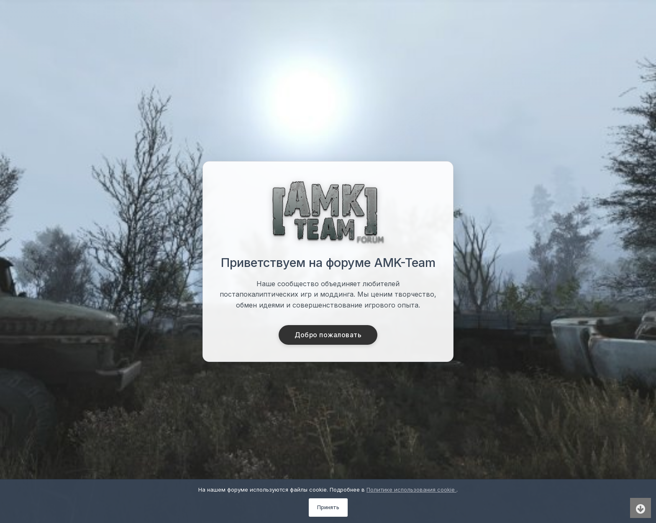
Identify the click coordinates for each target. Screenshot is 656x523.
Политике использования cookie (411, 489)
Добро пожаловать (328, 335)
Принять (328, 507)
